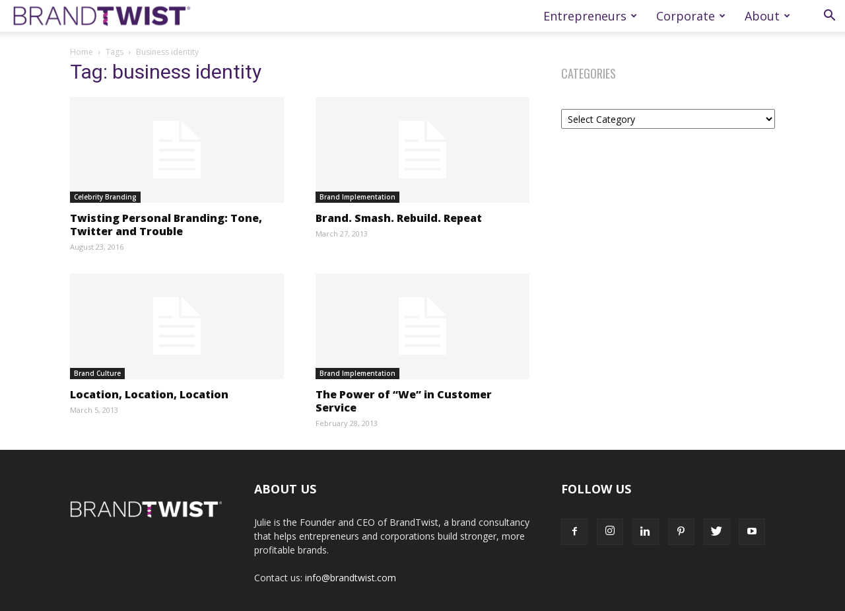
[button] (829, 17)
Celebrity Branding (105, 196)
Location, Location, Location (149, 394)
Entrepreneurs (590, 16)
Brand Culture (97, 373)
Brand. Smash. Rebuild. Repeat (399, 218)
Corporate (691, 16)
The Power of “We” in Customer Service (404, 401)
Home (81, 51)
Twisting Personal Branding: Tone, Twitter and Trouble (166, 224)
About (767, 16)
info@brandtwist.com (350, 577)
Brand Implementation (357, 196)
